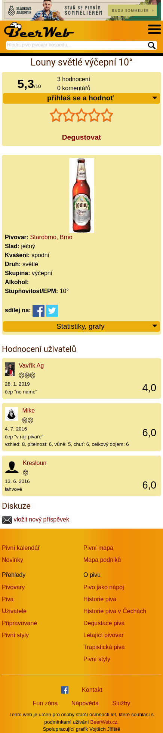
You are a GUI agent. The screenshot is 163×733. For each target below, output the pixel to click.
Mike (28, 410)
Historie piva (99, 599)
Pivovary (13, 587)
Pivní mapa (98, 548)
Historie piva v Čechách (114, 611)
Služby (121, 703)
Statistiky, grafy (107, 326)
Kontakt (92, 690)
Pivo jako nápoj (103, 587)
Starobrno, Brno (51, 237)
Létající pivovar (103, 635)
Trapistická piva (104, 647)
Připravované (19, 623)
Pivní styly (15, 635)
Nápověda (85, 703)
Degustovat (81, 137)
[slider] (81, 115)
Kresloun (34, 463)
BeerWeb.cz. (104, 722)
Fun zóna (45, 703)
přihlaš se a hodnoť (102, 98)
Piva (7, 599)
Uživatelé (14, 611)
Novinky (12, 560)
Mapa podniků (102, 560)
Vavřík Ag (31, 365)
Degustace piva (103, 623)
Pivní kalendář (21, 548)
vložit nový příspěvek (35, 519)
